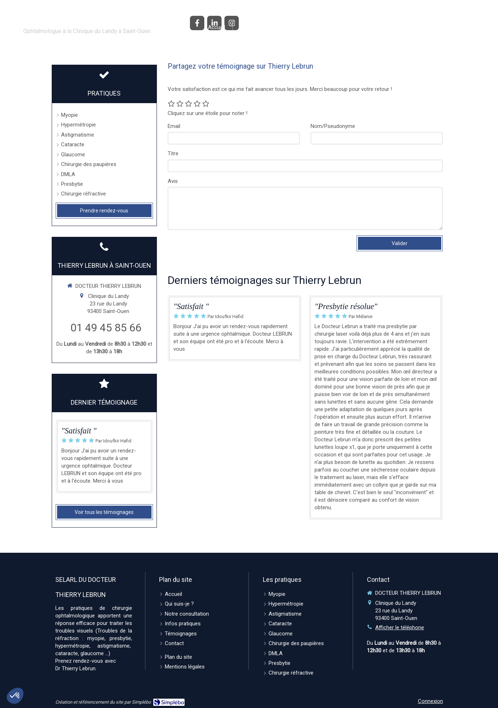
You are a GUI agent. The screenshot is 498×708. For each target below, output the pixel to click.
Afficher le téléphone (399, 627)
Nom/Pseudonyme (333, 126)
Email (174, 126)
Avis (173, 181)
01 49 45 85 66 (105, 327)
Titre (173, 153)
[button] (15, 695)
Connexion (430, 701)
